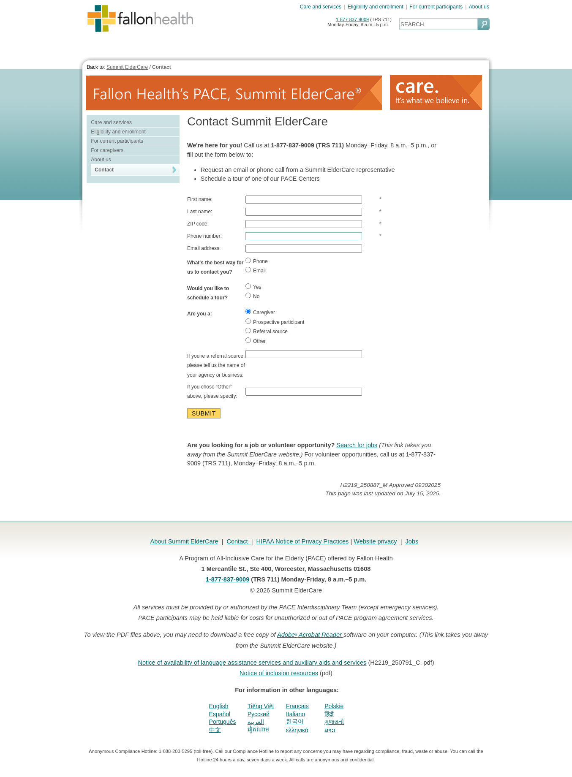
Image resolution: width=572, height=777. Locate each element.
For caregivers (107, 150)
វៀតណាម (258, 729)
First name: (199, 199)
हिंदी (329, 714)
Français (297, 706)
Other (255, 340)
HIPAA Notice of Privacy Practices (302, 541)
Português (222, 721)
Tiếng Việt (261, 706)
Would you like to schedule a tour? (208, 293)
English (219, 706)
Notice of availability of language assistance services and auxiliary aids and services (252, 662)
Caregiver (260, 312)
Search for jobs (356, 445)
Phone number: (204, 236)
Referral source (266, 331)
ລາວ (329, 730)
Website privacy (375, 541)
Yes (253, 286)
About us (479, 7)
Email (255, 270)
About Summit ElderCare (184, 541)
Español (220, 714)
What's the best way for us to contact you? (215, 267)
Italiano (295, 714)
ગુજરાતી (334, 721)
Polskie (333, 706)
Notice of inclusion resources (279, 673)
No (252, 296)
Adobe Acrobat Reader (310, 634)
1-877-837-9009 (352, 19)
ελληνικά (297, 730)
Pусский (259, 714)
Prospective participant (274, 321)
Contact (161, 67)
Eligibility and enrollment (375, 7)
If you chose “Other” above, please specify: (212, 391)
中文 (215, 729)
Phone (256, 261)
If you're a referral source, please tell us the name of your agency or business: (216, 365)
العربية (256, 721)
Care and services (321, 7)
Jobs (412, 541)
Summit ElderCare (127, 67)
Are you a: (199, 314)
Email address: (204, 248)
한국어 (295, 721)
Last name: (199, 212)
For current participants (436, 7)
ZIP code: (198, 224)
